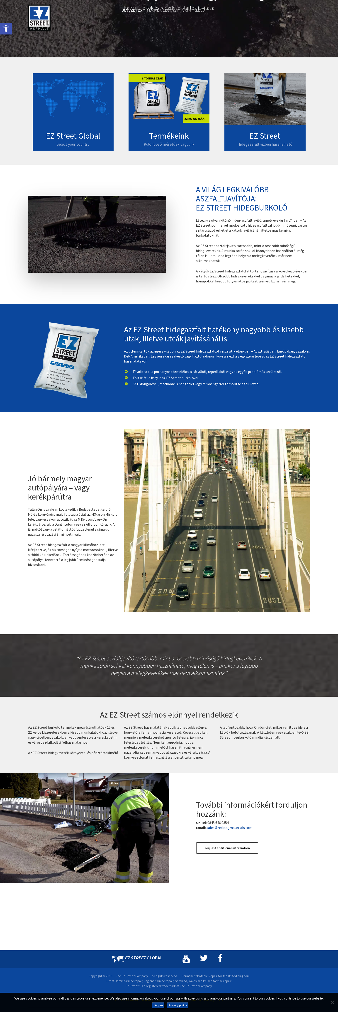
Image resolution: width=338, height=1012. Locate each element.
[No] (332, 1002)
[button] (6, 28)
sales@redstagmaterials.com (229, 903)
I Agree (158, 1005)
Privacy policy (177, 1005)
